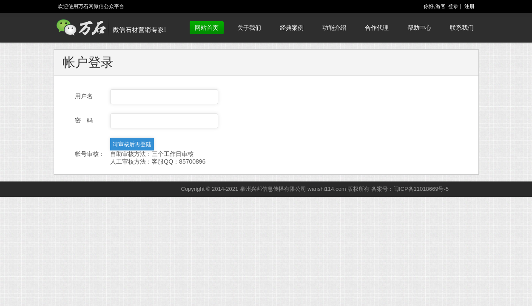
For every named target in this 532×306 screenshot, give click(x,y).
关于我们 (249, 27)
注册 (469, 6)
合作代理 (377, 27)
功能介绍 (334, 27)
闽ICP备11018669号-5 (421, 189)
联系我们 (462, 27)
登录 (453, 6)
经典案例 (292, 27)
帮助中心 (419, 27)
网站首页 (207, 27)
